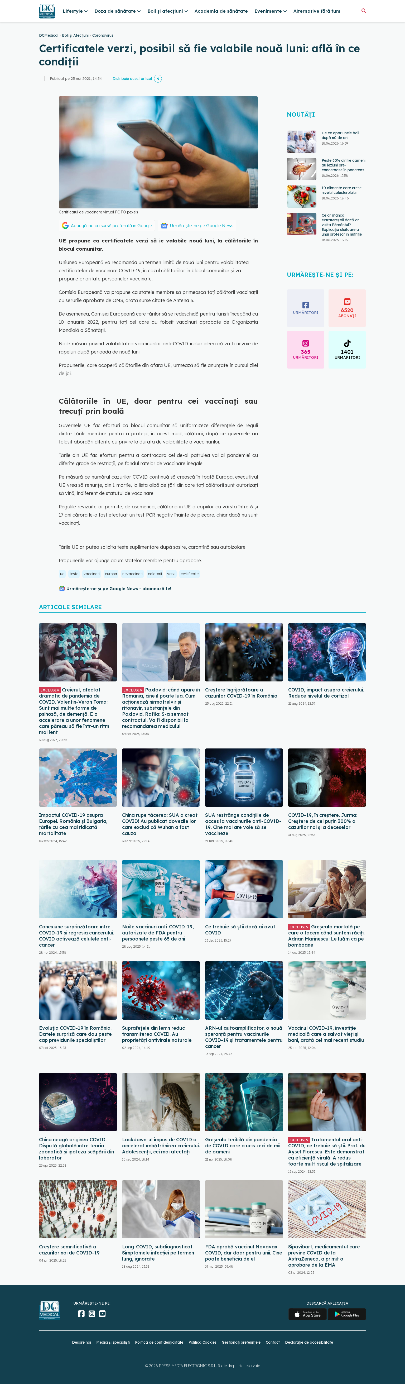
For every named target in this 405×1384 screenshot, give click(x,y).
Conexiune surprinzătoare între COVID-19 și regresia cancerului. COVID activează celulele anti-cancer (76, 936)
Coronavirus (102, 35)
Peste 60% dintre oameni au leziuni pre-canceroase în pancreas (343, 165)
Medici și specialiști (113, 1342)
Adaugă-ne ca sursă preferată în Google (111, 225)
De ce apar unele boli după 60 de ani (340, 135)
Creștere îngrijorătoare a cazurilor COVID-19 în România (241, 693)
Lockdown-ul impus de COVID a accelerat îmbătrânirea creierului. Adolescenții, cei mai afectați (161, 1146)
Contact (273, 1342)
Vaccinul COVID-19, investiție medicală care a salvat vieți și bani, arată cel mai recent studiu (326, 1034)
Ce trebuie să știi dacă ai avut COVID (240, 930)
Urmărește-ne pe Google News (201, 225)
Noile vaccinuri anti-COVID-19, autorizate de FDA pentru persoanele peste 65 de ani (158, 933)
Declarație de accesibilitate (309, 1342)
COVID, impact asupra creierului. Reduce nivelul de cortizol (326, 693)
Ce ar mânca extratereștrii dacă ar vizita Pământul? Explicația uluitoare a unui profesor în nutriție (342, 225)
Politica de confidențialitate (159, 1342)
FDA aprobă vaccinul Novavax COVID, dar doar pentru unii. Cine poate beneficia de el (243, 1253)
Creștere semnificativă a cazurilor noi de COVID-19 (69, 1250)
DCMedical (48, 35)
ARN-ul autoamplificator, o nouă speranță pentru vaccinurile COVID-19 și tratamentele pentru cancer (244, 1037)
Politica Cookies (202, 1342)
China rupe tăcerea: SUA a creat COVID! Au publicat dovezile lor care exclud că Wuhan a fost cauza (159, 824)
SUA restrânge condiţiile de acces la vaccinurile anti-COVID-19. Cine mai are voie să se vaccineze (243, 824)
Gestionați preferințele (241, 1342)
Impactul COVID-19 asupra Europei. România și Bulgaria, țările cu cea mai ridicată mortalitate (73, 824)
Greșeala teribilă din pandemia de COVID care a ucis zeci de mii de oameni (242, 1146)
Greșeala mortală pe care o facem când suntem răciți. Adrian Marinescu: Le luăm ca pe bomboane (326, 936)
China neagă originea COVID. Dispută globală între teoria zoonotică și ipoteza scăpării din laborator (76, 1149)
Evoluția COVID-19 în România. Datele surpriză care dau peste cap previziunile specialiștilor (75, 1034)
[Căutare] (363, 10)
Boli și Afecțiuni (75, 35)
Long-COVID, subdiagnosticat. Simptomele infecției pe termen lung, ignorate (158, 1253)
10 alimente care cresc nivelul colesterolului (341, 190)
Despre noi (81, 1342)
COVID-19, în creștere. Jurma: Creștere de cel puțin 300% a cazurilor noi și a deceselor (322, 821)
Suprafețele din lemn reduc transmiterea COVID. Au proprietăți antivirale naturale (157, 1034)
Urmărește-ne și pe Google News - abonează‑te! (118, 588)
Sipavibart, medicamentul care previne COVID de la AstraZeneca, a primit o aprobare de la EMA (324, 1256)
